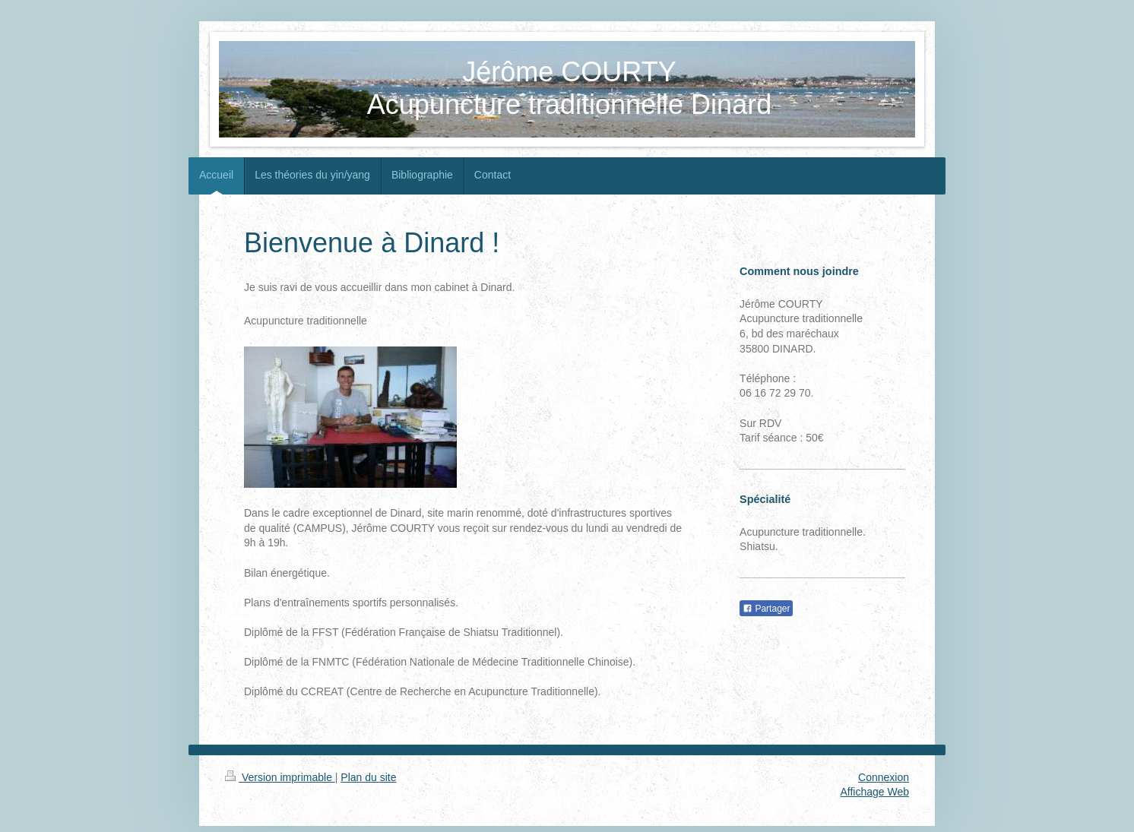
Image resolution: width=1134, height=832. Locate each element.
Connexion (883, 777)
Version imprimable (280, 777)
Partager (766, 608)
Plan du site (368, 777)
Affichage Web (874, 792)
